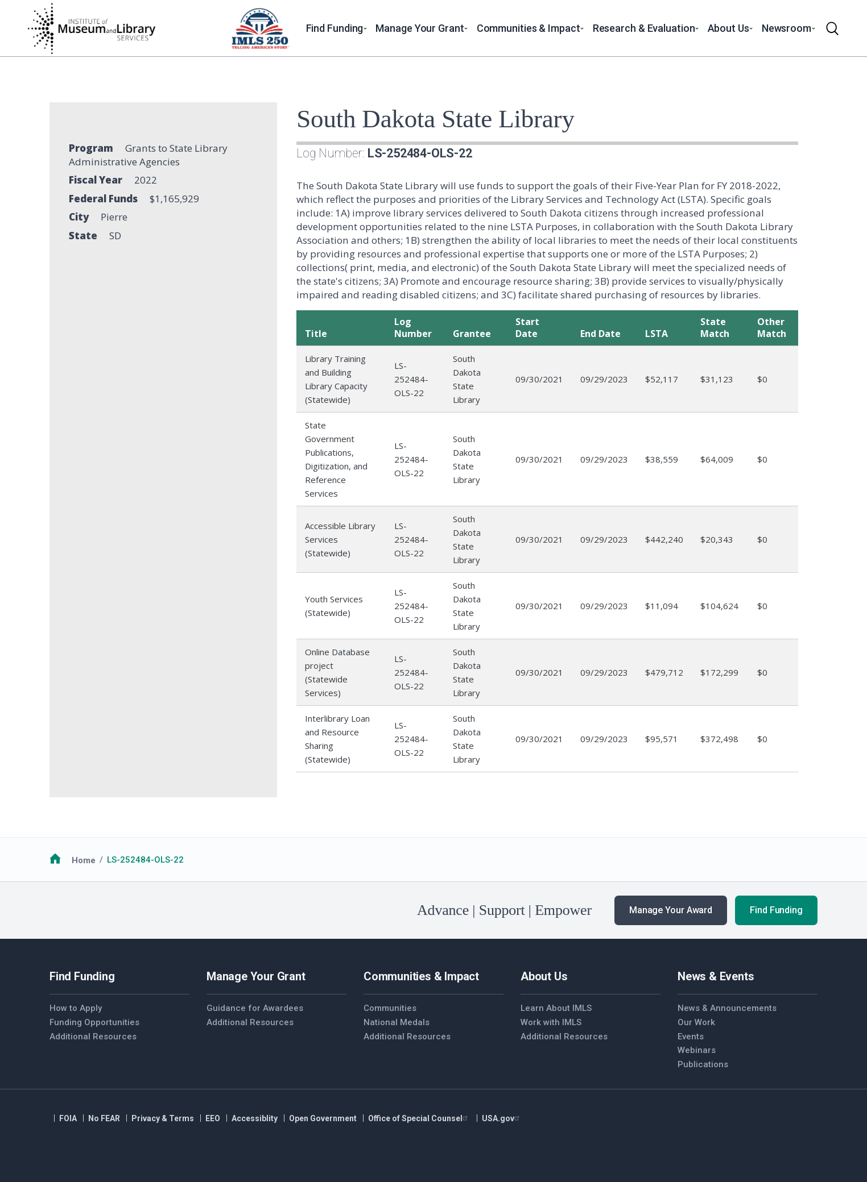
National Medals (397, 1022)
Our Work (696, 1022)
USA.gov (502, 1118)
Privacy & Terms (162, 1118)
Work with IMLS (551, 1022)
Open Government (323, 1118)
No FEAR (104, 1118)
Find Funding (776, 910)
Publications (703, 1064)
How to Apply (75, 1008)
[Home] (91, 28)
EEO (212, 1118)
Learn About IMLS (556, 1008)
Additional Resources (93, 1036)
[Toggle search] (832, 28)
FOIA (68, 1118)
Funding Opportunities (94, 1022)
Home (84, 860)
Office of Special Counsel (419, 1118)
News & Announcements (727, 1008)
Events (691, 1036)
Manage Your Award (670, 910)
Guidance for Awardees (255, 1008)
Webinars (697, 1050)
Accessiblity (255, 1118)
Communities (390, 1008)
